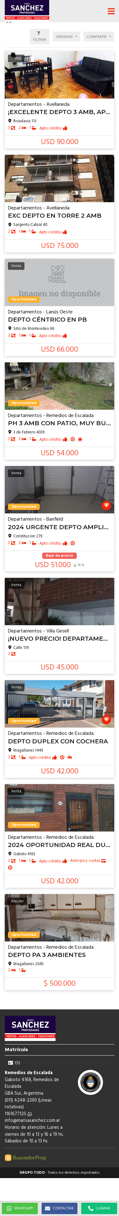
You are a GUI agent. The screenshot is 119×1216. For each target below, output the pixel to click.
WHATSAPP (20, 1208)
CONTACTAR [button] (59, 1208)
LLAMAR (99, 1208)
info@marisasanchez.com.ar (32, 1120)
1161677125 (18, 1114)
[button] (111, 11)
